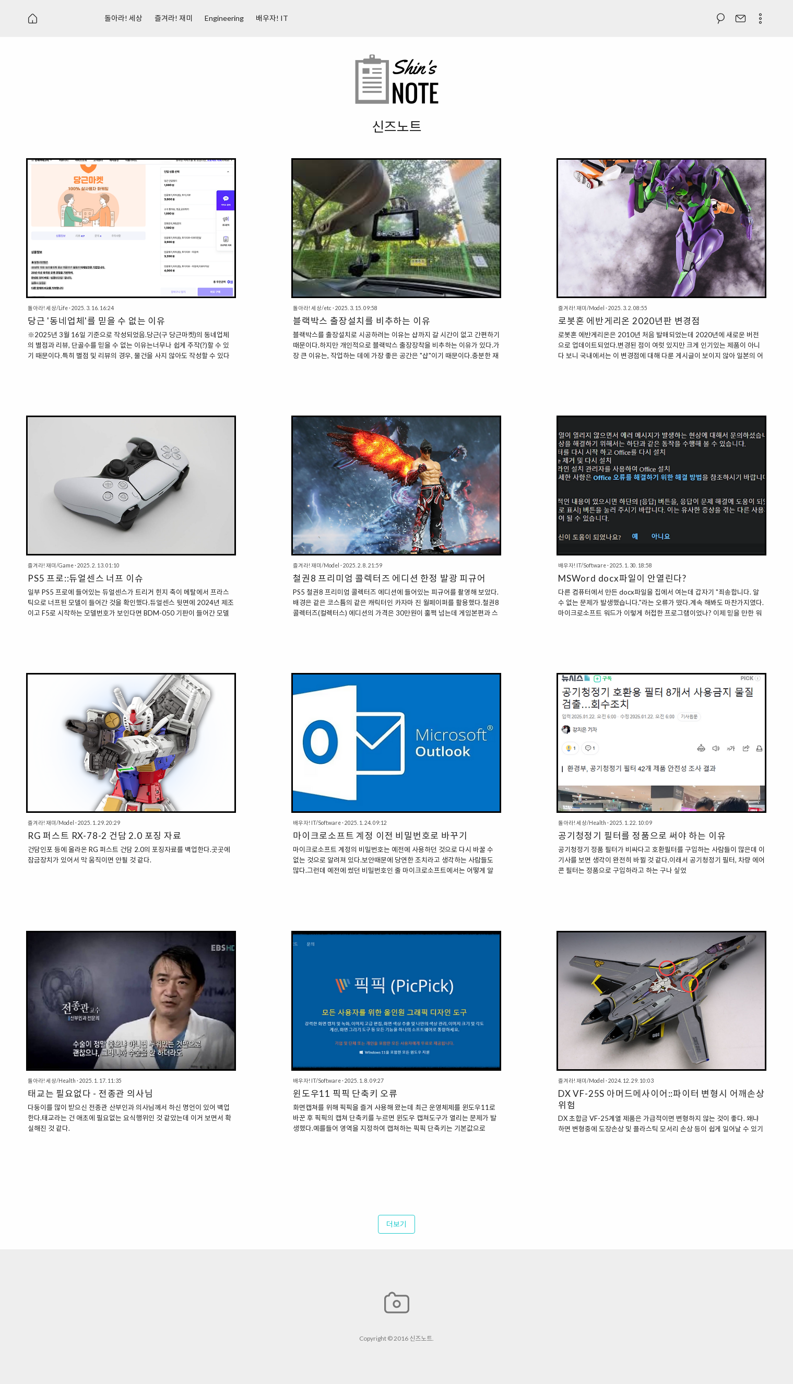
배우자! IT (272, 18)
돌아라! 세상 (123, 18)
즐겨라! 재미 (174, 18)
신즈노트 (420, 1338)
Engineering (224, 18)
